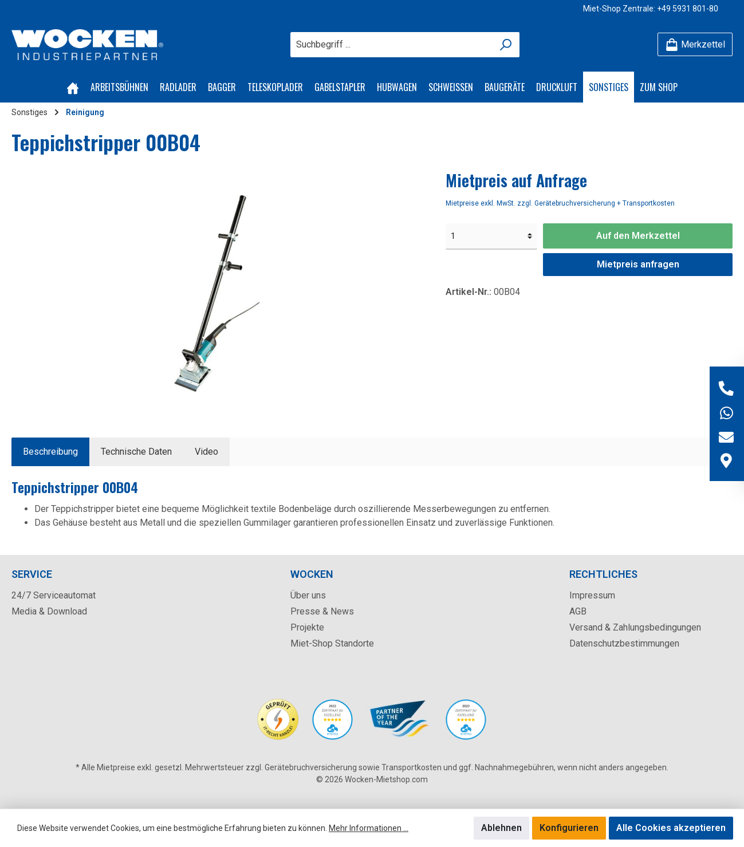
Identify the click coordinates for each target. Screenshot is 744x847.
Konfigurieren (569, 827)
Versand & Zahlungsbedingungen (635, 627)
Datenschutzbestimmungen (624, 643)
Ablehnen (501, 827)
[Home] (73, 87)
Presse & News (322, 611)
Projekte (307, 627)
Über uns (308, 595)
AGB (577, 611)
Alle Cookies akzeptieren (671, 827)
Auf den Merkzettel (638, 235)
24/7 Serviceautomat (53, 595)
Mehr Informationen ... (368, 828)
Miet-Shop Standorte (332, 643)
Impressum (592, 595)
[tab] (50, 452)
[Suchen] (506, 44)
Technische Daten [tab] (136, 451)
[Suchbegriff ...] (391, 44)
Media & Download (49, 611)
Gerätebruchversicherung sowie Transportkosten (353, 767)
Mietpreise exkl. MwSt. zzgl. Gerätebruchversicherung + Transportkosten (560, 203)
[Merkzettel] (695, 44)
